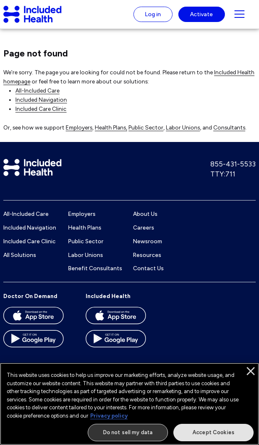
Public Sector (145, 127)
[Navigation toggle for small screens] (239, 14)
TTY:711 (222, 174)
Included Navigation (41, 99)
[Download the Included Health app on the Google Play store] (123, 341)
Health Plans (84, 227)
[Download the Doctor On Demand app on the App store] (40, 318)
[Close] (250, 371)
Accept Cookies (213, 432)
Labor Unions (183, 127)
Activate (201, 14)
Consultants (229, 127)
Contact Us (148, 268)
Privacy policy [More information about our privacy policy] (109, 416)
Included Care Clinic (41, 108)
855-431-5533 (233, 164)
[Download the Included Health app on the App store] (123, 318)
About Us (145, 213)
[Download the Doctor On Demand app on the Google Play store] (40, 341)
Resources (147, 255)
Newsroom (147, 241)
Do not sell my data (128, 432)
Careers (143, 227)
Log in (153, 14)
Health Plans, (111, 127)
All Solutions (19, 255)
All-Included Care (37, 90)
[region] (129, 404)
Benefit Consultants (95, 268)
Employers (79, 127)
